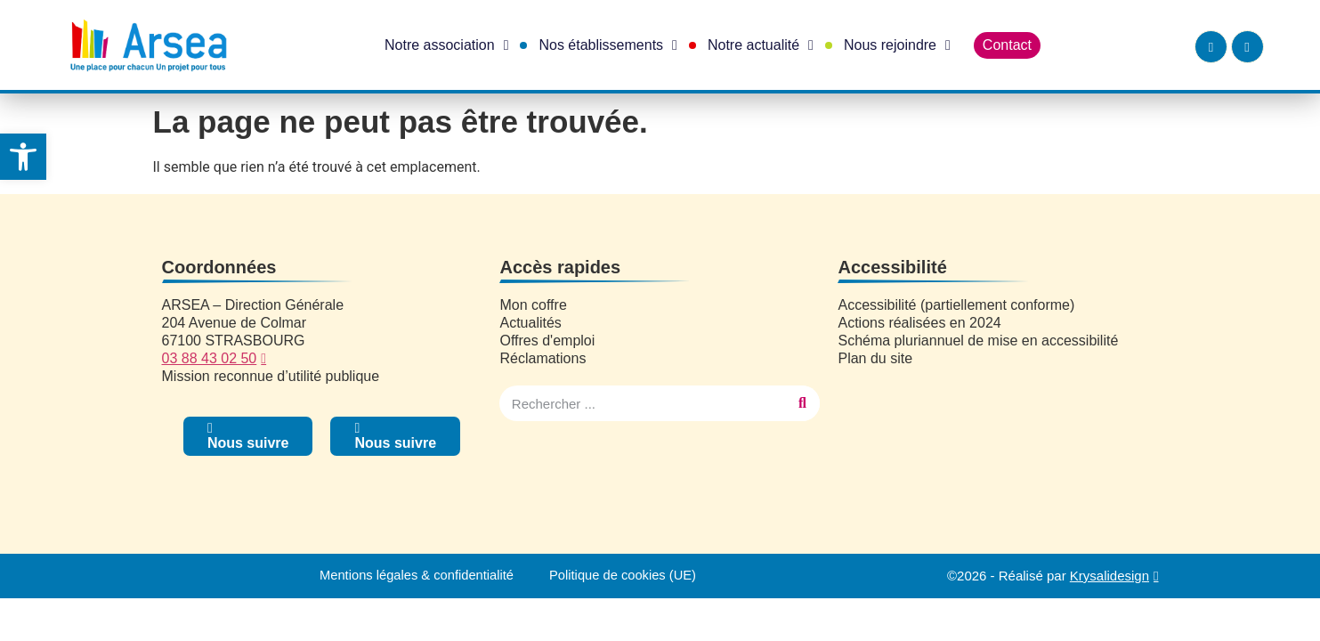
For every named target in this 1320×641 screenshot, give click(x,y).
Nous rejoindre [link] (897, 45)
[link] (23, 157)
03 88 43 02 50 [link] (209, 358)
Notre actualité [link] (761, 45)
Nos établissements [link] (607, 45)
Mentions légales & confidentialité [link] (415, 575)
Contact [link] (1007, 45)
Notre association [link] (446, 45)
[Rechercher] (802, 403)
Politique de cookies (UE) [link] (625, 575)
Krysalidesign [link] (1109, 575)
